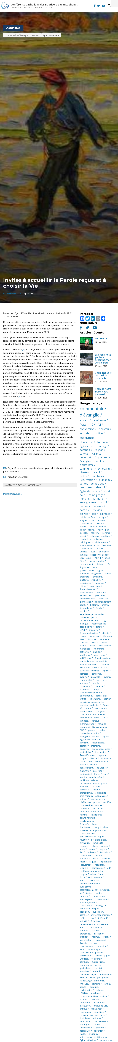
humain (84, 498)
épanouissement (51, 35)
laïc (94, 567)
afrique (96, 689)
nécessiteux (85, 955)
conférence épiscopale (91, 871)
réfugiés (102, 723)
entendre (97, 576)
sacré (104, 502)
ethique (102, 517)
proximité (84, 576)
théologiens (86, 542)
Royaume (84, 567)
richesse (100, 990)
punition (100, 1027)
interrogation (86, 899)
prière (83, 476)
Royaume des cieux (89, 633)
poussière (85, 714)
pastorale (84, 789)
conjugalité (85, 774)
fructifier (107, 802)
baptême (96, 983)
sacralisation (86, 940)
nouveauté (104, 645)
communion (87, 468)
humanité (105, 480)
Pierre (95, 642)
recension (101, 946)
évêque (106, 545)
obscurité (101, 661)
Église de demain (90, 491)
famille (99, 608)
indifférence (85, 658)
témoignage (96, 495)
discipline (84, 1018)
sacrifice (84, 914)
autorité (84, 573)
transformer (86, 905)
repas (82, 861)
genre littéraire (87, 836)
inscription (99, 933)
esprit (107, 491)
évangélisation (97, 830)
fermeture (85, 1002)
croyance (105, 532)
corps (82, 761)
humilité (84, 617)
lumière (102, 442)
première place (98, 839)
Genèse (83, 551)
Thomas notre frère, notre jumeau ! (103, 391)
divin (96, 545)
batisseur (91, 852)
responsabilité (99, 623)
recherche (85, 783)
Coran (97, 774)
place (94, 846)
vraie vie (84, 983)
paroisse (84, 642)
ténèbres (96, 673)
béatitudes (97, 476)
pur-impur (98, 911)
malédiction (96, 1008)
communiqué (94, 949)
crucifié (106, 936)
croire (91, 529)
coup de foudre (87, 874)
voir (99, 529)
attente (105, 633)
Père (82, 639)
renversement (87, 924)
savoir (83, 777)
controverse (98, 896)
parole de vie (86, 626)
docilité (83, 830)
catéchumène (96, 777)
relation (94, 536)
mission (83, 611)
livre (82, 949)
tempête (84, 720)
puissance (100, 1015)
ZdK (109, 868)
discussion (100, 695)
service (84, 453)
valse (94, 667)
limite (92, 764)
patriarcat (84, 651)
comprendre (86, 805)
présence (97, 506)
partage (102, 446)
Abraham (95, 993)
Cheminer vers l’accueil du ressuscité (103, 375)
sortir (82, 849)
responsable (98, 742)
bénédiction (87, 457)
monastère (102, 924)
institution (85, 1005)
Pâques (92, 861)
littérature (95, 698)
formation (99, 498)
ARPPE (98, 557)
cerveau (83, 811)
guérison (103, 457)
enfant (92, 517)
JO (81, 708)
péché (94, 617)
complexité (98, 842)
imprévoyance (100, 783)
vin (95, 655)
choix (96, 1024)
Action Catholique (88, 824)
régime (95, 936)
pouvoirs (103, 551)
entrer (92, 849)
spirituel (84, 961)
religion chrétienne (89, 883)
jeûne (82, 880)
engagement (97, 799)
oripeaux (100, 940)
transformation (87, 833)
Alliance (96, 453)
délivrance (102, 767)
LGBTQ (83, 993)
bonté (95, 683)
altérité (103, 996)
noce (103, 655)
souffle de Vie (86, 548)
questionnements (99, 554)
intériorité (103, 918)
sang (97, 827)
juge (106, 955)
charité (83, 539)
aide (102, 730)
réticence (96, 1018)
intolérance (105, 974)
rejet (93, 974)
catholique (85, 933)
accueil (83, 536)
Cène (105, 705)
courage (84, 749)
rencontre (86, 487)
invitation (84, 786)
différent (84, 936)
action (96, 786)
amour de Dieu (101, 1005)
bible (92, 918)
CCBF (107, 557)
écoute (98, 805)
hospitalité (98, 714)
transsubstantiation (89, 733)
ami (106, 774)
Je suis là (84, 868)
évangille (84, 736)
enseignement (88, 502)
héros (95, 858)
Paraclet (92, 639)
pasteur (83, 745)
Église (83, 446)
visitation (84, 667)
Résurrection (87, 480)
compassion (86, 952)
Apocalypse (101, 795)
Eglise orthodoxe (88, 1040)
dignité (84, 514)
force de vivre (101, 1021)
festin (95, 789)
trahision (94, 705)
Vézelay (107, 636)
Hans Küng (85, 980)
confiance (99, 420)
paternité (97, 770)
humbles (105, 664)
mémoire (95, 745)
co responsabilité (88, 996)
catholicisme (86, 792)
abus (88, 557)
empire (95, 908)
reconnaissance (87, 598)
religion (98, 450)
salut (82, 529)
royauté (83, 839)
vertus (93, 943)
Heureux (84, 896)
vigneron (84, 739)
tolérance (98, 686)
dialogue (84, 623)
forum (108, 573)
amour (84, 420)
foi (99, 424)
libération (86, 442)
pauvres (92, 730)
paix (107, 529)
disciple (83, 532)
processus (85, 808)
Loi (81, 557)
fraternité (86, 424)
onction (97, 651)
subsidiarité (85, 886)
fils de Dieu (85, 877)
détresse (84, 673)
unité (82, 517)
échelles (95, 921)
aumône (98, 877)
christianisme (101, 542)
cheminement (86, 946)
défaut (99, 626)
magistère (96, 573)
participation (86, 990)
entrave (83, 1008)
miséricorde (85, 583)
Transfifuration (87, 755)
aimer (104, 642)
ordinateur (96, 811)
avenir (83, 645)
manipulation (86, 661)
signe (105, 620)
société (96, 472)
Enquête (84, 958)
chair (105, 827)
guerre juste (98, 961)
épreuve (94, 987)
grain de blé (85, 752)
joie (94, 514)
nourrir (94, 532)
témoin (83, 554)
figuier (106, 670)
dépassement (86, 767)
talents (94, 780)
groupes (84, 846)
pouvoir (104, 429)
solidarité (103, 598)
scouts (83, 987)
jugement (99, 583)
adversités (94, 880)
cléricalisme (87, 465)
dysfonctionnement (100, 914)
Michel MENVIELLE (12, 293)
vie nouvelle (85, 595)
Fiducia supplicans (98, 761)
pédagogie (102, 977)
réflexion (96, 510)
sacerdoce (95, 636)
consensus (85, 686)
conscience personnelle (91, 702)
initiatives (84, 971)
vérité (83, 483)
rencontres (95, 927)
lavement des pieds (101, 749)
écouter (83, 999)
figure (101, 836)
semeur (35, 35)
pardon (84, 506)
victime (105, 858)
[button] (114, 3)
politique (99, 595)
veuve (98, 955)
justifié (98, 952)
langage (84, 579)
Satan (101, 874)
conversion (87, 429)
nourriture (100, 708)
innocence (106, 758)
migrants (84, 727)
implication (105, 861)
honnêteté (99, 648)
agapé (106, 736)
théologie (93, 630)
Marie (88, 708)
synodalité (104, 468)
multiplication (86, 711)
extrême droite (87, 723)
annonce (84, 930)
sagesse (105, 846)
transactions (101, 752)
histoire (94, 604)
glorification (86, 601)
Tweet (83, 943)
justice (98, 433)
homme (83, 814)
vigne (102, 526)
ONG (82, 730)
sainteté (105, 514)
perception (105, 1040)
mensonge (85, 648)
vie (92, 446)
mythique (84, 842)
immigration (86, 795)
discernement (86, 592)
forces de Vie (86, 1027)
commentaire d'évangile (16, 35)
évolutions (105, 852)
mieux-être (102, 899)
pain (82, 495)
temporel (96, 958)
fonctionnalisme (103, 658)
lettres (83, 698)
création (93, 1033)
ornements (85, 717)
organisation (96, 539)
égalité (83, 764)
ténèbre (84, 780)
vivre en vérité (87, 977)
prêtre (104, 604)
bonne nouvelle (87, 817)
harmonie (99, 980)
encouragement (87, 902)
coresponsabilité (96, 561)
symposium (85, 1021)
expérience (95, 586)
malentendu (99, 1002)
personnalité (86, 680)
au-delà (96, 971)
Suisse (83, 927)
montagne (85, 1024)
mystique (105, 536)
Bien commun (99, 727)
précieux (104, 889)
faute (82, 1033)
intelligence (96, 814)
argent (99, 570)
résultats (99, 864)
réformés (96, 930)
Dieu (82, 561)
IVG (104, 717)
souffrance (85, 655)
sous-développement (90, 692)
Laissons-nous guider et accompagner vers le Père (103, 358)
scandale (84, 683)
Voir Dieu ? (101, 338)
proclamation (86, 821)
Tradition (84, 911)
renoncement (86, 564)
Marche (93, 758)
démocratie (97, 483)
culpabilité (96, 579)
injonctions (98, 1012)
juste (98, 855)
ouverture (101, 680)
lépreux (102, 755)
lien (81, 852)
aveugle (83, 676)
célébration (85, 965)
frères (93, 526)
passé (92, 645)
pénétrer (84, 908)
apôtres (83, 799)
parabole (85, 450)
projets (100, 711)
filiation (100, 523)
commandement (103, 601)
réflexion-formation (89, 620)
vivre (91, 520)
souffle (83, 604)
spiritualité (100, 792)
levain (107, 983)
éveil (93, 551)
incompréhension (88, 664)
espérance (87, 438)
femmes (95, 670)
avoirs (107, 676)
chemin (98, 461)
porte (96, 802)
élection (100, 592)
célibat (83, 586)
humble (98, 893)
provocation (86, 1015)
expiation (98, 1030)
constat (98, 968)
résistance (85, 1012)
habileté (84, 974)
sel (81, 893)
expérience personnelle (91, 614)
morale (83, 705)
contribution (86, 855)
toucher (96, 739)
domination (85, 827)
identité (100, 487)
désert (100, 548)
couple (83, 758)
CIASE (82, 630)
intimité (83, 921)
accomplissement (88, 889)
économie (84, 689)
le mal (101, 520)
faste (96, 717)
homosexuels (86, 523)
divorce (95, 736)
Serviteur (84, 858)
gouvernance (86, 570)
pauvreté (95, 676)
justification (100, 1037)
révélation (85, 802)
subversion (85, 1037)
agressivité (85, 1030)
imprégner (101, 905)
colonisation (86, 695)
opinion (107, 698)
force (97, 965)
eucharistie (85, 545)
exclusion (95, 999)
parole (83, 510)
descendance (86, 608)
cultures (84, 670)
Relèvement (85, 864)
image (83, 520)
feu (109, 564)
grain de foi (85, 968)
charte (83, 636)
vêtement (104, 639)
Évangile (85, 461)
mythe (83, 526)
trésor (104, 667)
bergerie (103, 849)
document (98, 808)
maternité (84, 770)
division (100, 564)
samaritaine (98, 868)
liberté (84, 472)
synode (85, 433)
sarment (84, 742)
